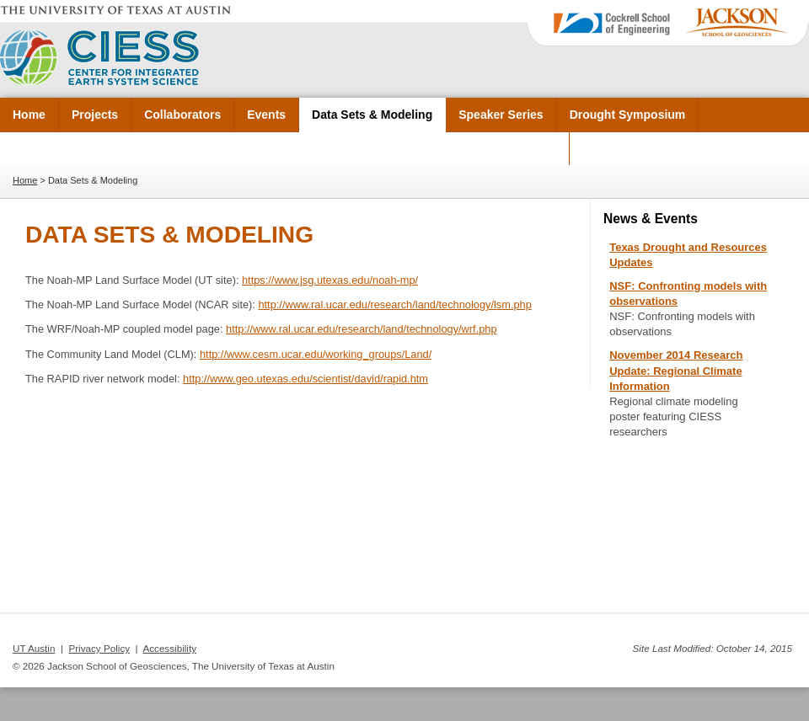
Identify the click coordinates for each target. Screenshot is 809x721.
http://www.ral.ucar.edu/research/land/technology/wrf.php (361, 329)
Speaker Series (500, 114)
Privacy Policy (99, 648)
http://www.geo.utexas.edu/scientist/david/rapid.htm (305, 378)
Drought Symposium (628, 114)
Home (29, 114)
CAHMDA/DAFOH (507, 148)
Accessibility (169, 648)
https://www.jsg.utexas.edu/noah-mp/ (330, 280)
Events (266, 114)
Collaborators (182, 114)
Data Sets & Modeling (372, 114)
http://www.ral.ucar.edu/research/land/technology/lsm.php (394, 304)
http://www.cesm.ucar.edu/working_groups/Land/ (315, 354)
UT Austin (34, 648)
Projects (95, 114)
